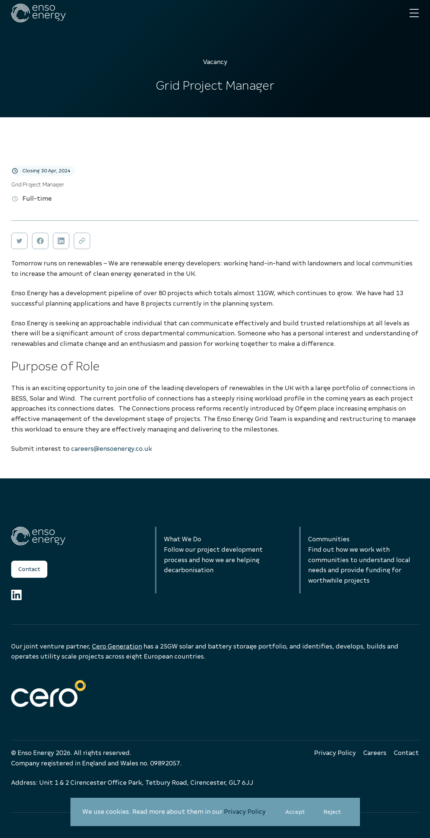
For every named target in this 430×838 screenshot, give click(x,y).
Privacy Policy (244, 811)
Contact (29, 569)
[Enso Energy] (38, 13)
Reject (335, 815)
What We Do (182, 539)
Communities (329, 539)
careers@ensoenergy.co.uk (111, 448)
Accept (298, 815)
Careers (374, 752)
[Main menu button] (414, 13)
